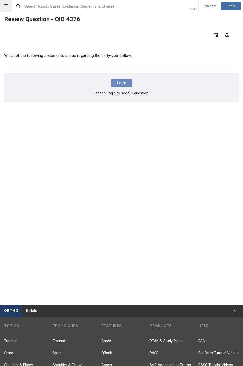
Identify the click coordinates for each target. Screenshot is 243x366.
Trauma (10, 341)
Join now (209, 6)
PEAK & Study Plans (166, 341)
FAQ (201, 341)
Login (231, 6)
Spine (8, 353)
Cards (106, 341)
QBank (106, 353)
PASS (154, 353)
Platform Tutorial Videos (218, 353)
